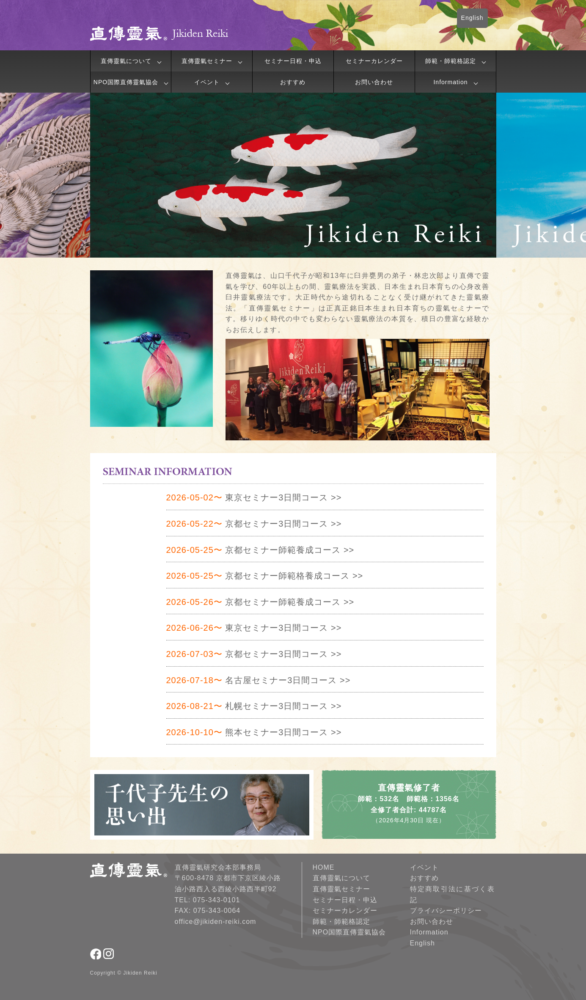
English (472, 17)
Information (450, 82)
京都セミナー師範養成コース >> (260, 550)
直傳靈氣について (126, 61)
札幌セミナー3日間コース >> (254, 706)
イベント (207, 82)
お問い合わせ (374, 82)
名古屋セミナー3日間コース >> (258, 680)
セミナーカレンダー (374, 61)
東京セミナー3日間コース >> (254, 497)
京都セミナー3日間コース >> (254, 523)
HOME (324, 867)
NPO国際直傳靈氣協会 (126, 82)
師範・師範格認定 (450, 61)
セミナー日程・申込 (293, 61)
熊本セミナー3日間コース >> (254, 732)
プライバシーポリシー (446, 910)
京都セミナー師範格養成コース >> (264, 575)
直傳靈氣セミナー (207, 61)
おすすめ (292, 82)
